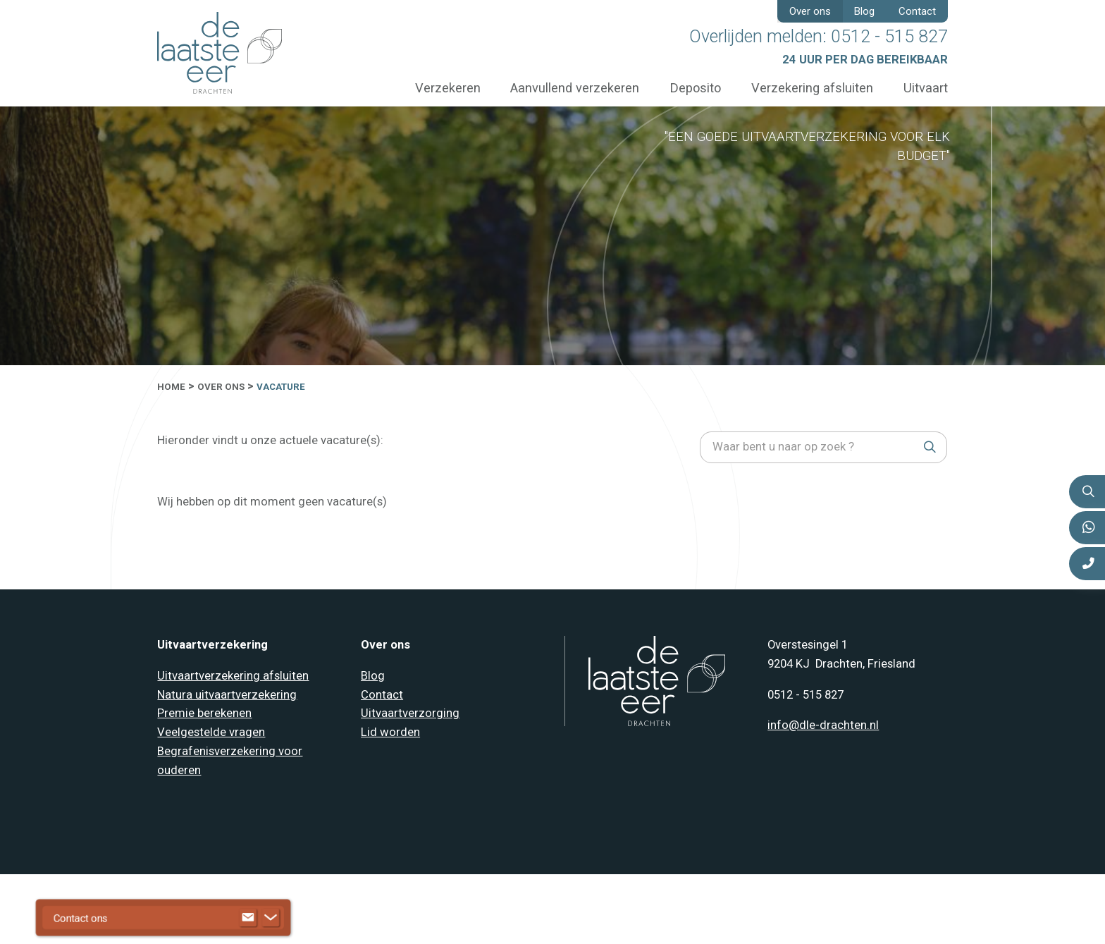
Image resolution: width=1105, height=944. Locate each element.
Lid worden (390, 732)
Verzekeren (448, 87)
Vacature (281, 386)
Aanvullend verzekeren (574, 87)
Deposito (695, 87)
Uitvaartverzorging (410, 713)
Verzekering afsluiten (812, 87)
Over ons (810, 11)
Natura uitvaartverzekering (227, 694)
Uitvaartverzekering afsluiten (233, 675)
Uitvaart (925, 87)
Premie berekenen (204, 713)
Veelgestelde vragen (211, 732)
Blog (864, 11)
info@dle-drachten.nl (823, 725)
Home (171, 386)
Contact (917, 11)
